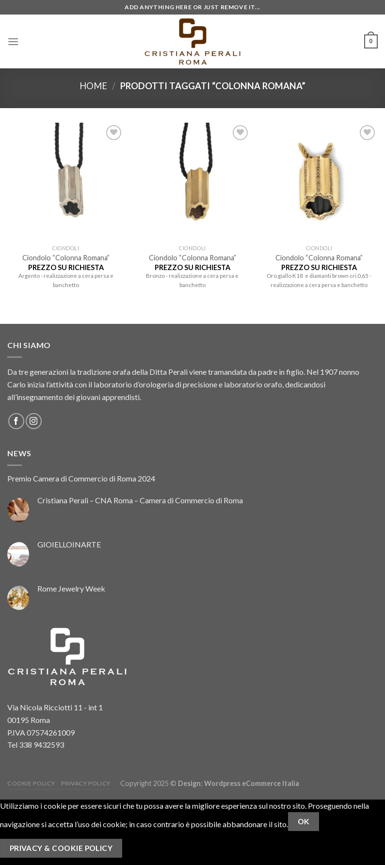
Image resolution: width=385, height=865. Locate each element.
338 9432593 (41, 744)
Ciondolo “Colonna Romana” (66, 258)
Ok (304, 821)
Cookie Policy (31, 783)
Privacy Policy (86, 783)
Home (93, 85)
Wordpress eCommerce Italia (251, 783)
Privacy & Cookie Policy (61, 848)
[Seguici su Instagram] (34, 421)
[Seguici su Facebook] (16, 421)
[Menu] (13, 41)
